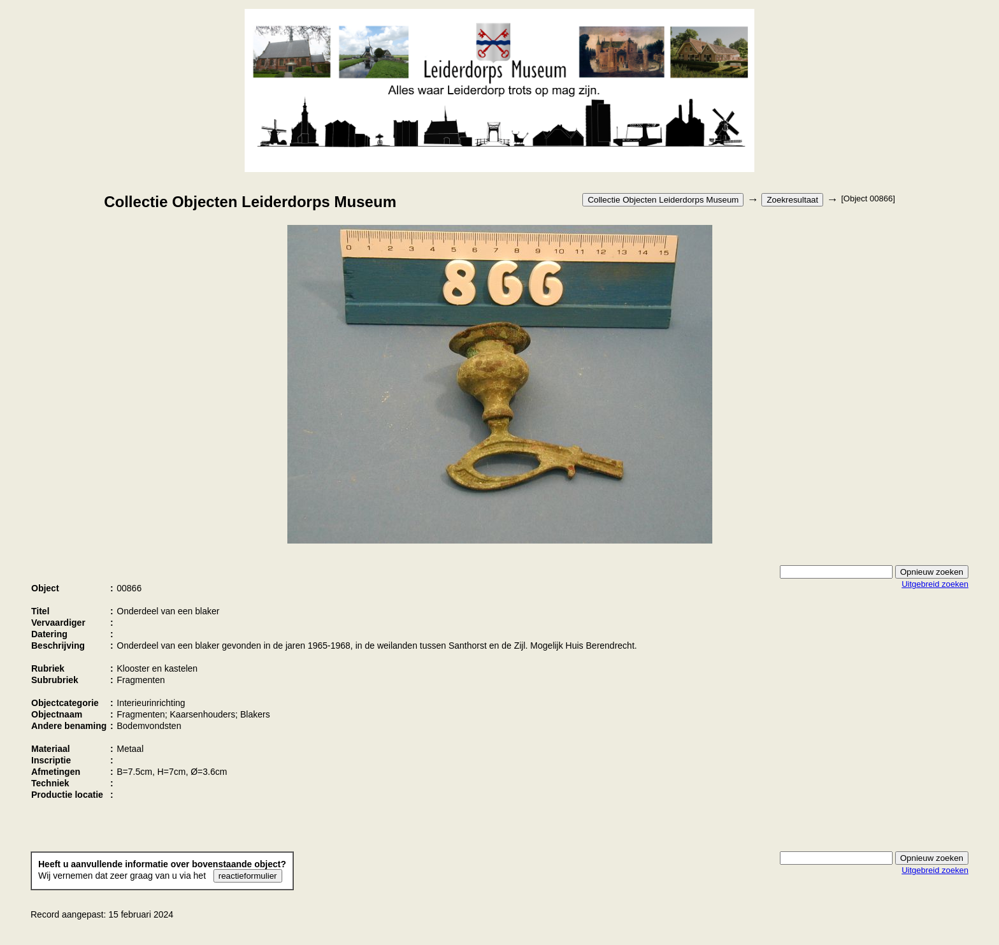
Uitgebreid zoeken (935, 584)
